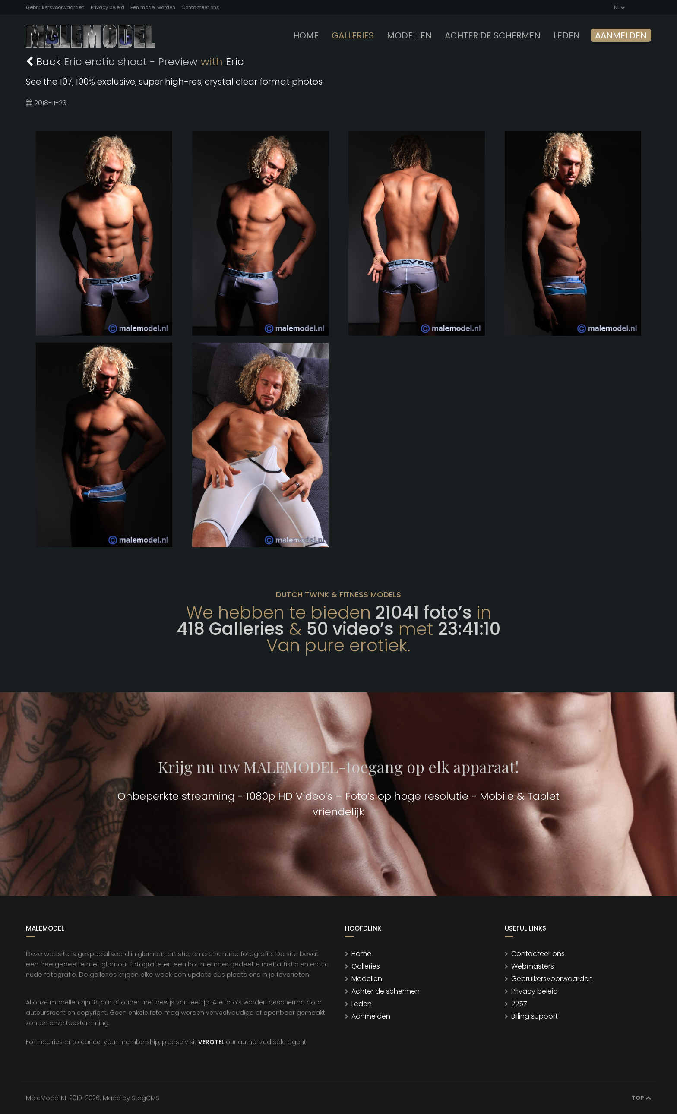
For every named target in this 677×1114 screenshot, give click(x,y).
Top (641, 1098)
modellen (409, 35)
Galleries (353, 35)
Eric (235, 61)
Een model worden (152, 7)
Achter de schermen (493, 35)
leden (567, 35)
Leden (361, 1004)
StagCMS (145, 1098)
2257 (519, 1004)
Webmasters (532, 966)
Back (45, 61)
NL (619, 7)
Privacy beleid (107, 7)
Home (306, 35)
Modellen (366, 979)
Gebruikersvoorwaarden (55, 7)
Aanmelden (621, 35)
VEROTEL (211, 1042)
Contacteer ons (200, 7)
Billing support (534, 1016)
